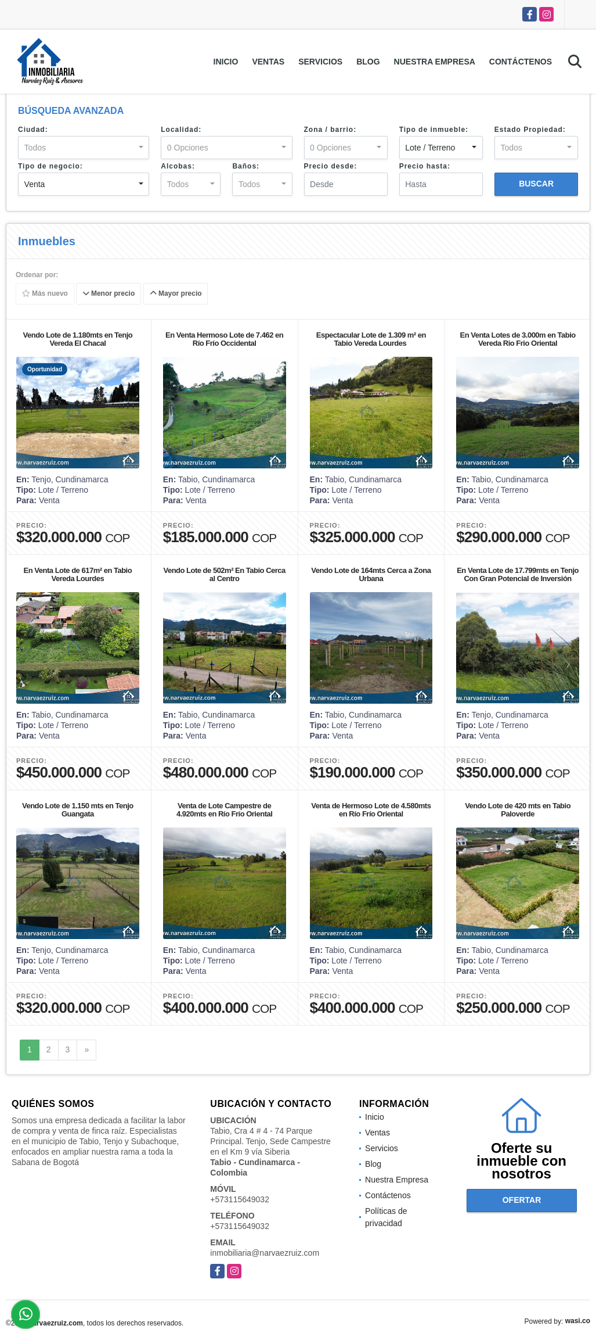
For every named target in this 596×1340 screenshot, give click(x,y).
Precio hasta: (424, 166)
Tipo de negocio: (50, 166)
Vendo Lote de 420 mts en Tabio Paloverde (517, 809)
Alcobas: (178, 166)
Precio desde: (330, 166)
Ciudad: (33, 130)
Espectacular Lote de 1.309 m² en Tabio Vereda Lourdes (371, 339)
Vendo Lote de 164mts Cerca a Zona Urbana (371, 574)
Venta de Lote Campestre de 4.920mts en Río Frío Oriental (224, 809)
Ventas (268, 61)
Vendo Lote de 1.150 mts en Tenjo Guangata (77, 809)
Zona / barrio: (330, 130)
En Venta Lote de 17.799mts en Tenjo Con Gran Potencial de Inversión (518, 574)
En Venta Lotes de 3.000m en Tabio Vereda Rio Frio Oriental (517, 339)
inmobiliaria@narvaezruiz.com (264, 1252)
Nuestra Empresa (434, 61)
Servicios (320, 61)
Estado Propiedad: (530, 130)
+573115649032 (239, 1199)
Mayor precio (176, 294)
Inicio (226, 61)
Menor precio (108, 294)
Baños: (245, 166)
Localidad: (181, 130)
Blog (368, 61)
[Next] (86, 1050)
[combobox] (83, 147)
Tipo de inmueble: (433, 130)
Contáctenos (520, 61)
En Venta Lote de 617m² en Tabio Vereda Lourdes (78, 574)
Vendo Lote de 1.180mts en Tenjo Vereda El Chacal (78, 339)
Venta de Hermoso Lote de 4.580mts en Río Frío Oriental (371, 809)
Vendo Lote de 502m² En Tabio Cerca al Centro (224, 574)
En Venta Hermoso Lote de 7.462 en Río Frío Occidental (224, 339)
